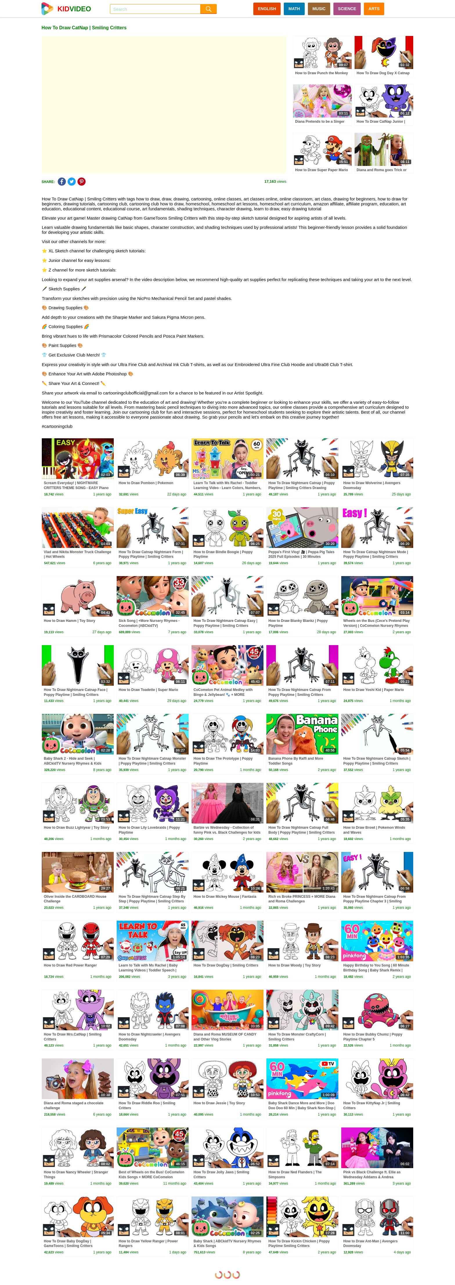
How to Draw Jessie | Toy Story (219, 1103)
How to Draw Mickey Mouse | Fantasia (225, 897)
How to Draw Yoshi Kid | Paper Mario (373, 690)
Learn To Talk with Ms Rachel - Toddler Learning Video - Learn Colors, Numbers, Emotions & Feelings (227, 488)
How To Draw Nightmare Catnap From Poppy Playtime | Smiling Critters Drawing (299, 695)
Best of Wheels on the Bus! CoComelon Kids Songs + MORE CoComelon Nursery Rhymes (151, 1177)
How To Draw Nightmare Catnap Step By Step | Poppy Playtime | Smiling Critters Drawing (152, 901)
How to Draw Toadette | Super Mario (148, 690)
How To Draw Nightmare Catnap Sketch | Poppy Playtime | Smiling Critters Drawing (376, 763)
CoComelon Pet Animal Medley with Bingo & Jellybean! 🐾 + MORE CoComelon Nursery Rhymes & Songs (225, 695)
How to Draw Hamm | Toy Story (69, 621)
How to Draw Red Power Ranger (70, 965)
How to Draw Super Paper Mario (321, 170)
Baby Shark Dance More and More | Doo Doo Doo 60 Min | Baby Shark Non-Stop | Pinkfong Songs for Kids (301, 1108)
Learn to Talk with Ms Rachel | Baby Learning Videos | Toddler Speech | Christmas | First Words (148, 970)
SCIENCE (347, 8)
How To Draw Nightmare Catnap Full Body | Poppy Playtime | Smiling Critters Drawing (301, 832)
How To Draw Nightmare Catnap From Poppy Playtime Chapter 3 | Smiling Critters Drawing (374, 901)
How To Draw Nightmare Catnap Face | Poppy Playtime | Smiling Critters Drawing (75, 695)
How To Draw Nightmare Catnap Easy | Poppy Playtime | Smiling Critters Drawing (225, 626)
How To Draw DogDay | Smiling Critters (226, 965)
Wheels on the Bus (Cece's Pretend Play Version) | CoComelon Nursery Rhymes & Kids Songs (376, 626)
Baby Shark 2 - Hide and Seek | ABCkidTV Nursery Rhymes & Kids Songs (73, 763)
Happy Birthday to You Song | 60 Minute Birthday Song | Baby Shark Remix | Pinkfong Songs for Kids (376, 970)
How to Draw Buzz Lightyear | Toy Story (76, 828)
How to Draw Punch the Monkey (321, 73)
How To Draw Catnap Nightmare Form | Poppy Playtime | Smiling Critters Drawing (151, 557)
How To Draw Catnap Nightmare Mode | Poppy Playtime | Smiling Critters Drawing (375, 557)
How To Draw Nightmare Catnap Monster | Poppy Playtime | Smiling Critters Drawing (152, 763)
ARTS (374, 8)
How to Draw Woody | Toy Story (294, 965)
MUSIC (319, 8)
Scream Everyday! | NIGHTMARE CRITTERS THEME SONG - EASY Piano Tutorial (76, 488)
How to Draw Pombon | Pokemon (146, 483)
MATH (294, 8)
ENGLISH (267, 8)
